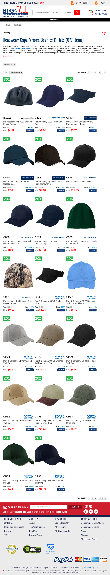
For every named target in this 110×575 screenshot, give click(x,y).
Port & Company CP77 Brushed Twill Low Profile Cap (80, 301)
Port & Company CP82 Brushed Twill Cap (17, 421)
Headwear (8, 64)
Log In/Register (62, 522)
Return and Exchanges (13, 526)
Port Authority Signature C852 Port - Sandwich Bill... (48, 182)
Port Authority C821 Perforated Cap (48, 122)
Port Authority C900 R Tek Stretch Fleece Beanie (81, 242)
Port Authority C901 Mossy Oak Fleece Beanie (17, 301)
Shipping (7, 530)
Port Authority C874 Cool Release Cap (46, 242)
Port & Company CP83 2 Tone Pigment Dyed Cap (48, 421)
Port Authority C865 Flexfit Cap (80, 181)
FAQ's (6, 534)
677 (70, 39)
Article (83, 530)
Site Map (33, 530)
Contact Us (8, 522)
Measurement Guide (90, 526)
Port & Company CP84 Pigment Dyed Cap (80, 421)
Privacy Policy (35, 534)
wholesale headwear (11, 48)
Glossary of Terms (89, 538)
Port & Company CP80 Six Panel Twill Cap (81, 361)
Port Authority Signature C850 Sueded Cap (16, 182)
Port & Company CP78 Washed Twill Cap (17, 361)
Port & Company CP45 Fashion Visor (49, 301)
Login (102, 2)
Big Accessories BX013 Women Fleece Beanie (17, 122)
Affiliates (84, 534)
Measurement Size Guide (92, 522)
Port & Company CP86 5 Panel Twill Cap (49, 481)
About (32, 522)
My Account (82, 2)
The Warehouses (37, 526)
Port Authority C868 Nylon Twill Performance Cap (17, 242)
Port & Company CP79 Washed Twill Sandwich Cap (49, 361)
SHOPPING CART (101, 10)
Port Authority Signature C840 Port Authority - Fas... (79, 122)
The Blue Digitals (91, 567)
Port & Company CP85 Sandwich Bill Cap (18, 481)
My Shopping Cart (63, 530)
